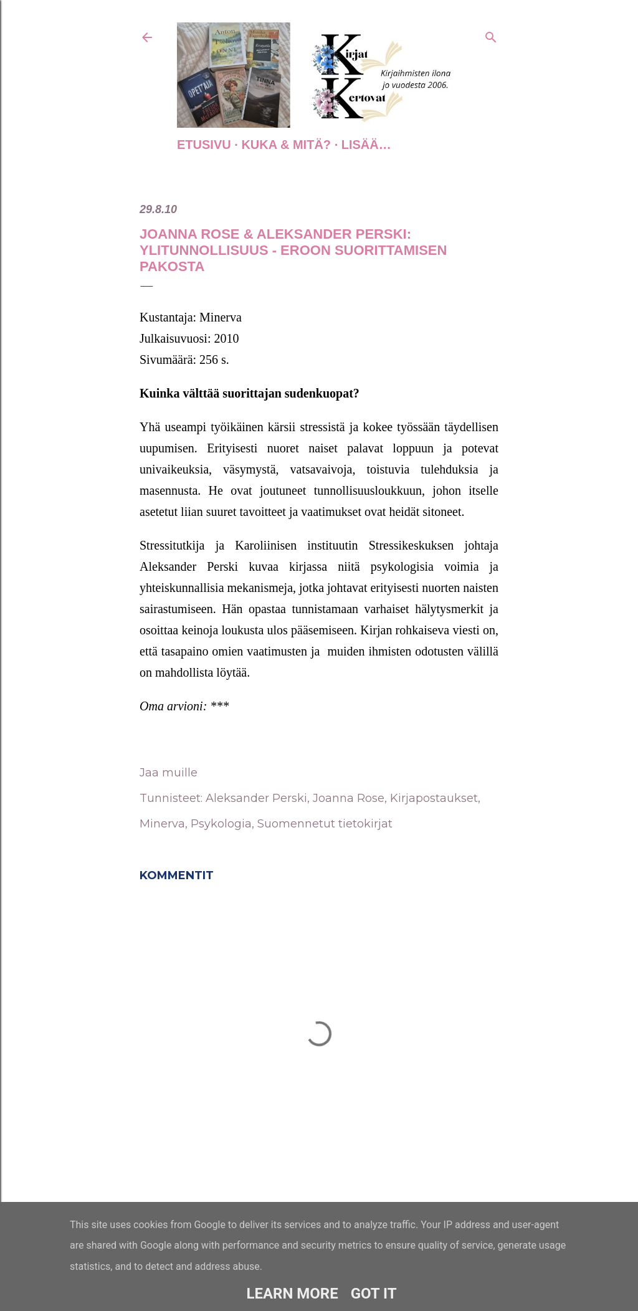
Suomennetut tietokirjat (325, 824)
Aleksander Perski (256, 798)
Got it (374, 1293)
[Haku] (490, 34)
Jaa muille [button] (169, 772)
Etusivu (204, 144)
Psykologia (221, 824)
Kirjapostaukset (434, 798)
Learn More (292, 1293)
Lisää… (366, 144)
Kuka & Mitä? (286, 144)
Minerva (162, 824)
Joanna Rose (348, 798)
